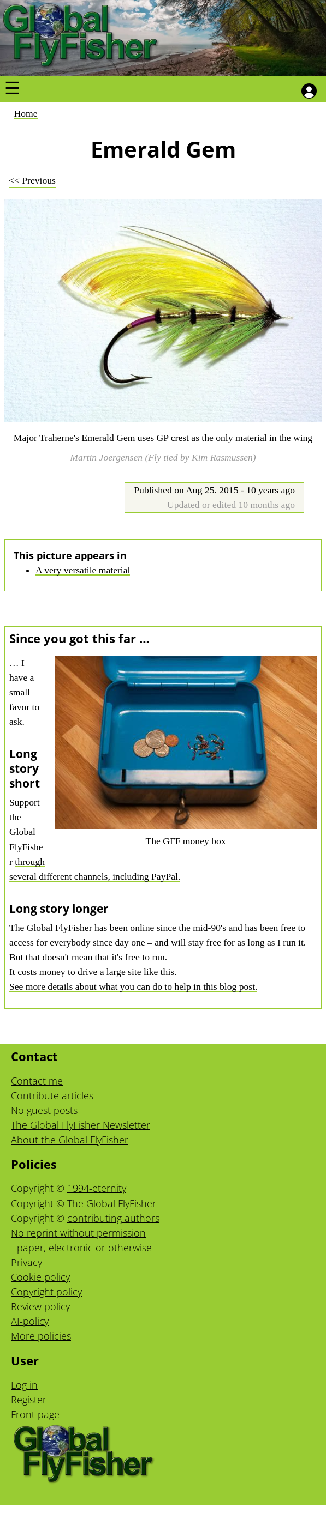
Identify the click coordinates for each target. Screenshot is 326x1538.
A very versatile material (82, 570)
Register (28, 1399)
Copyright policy (46, 1291)
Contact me (37, 1080)
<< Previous (32, 180)
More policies (41, 1335)
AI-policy (30, 1321)
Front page (35, 1414)
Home (26, 113)
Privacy (26, 1262)
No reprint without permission (78, 1232)
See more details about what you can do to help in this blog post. (133, 986)
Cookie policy (40, 1276)
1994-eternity (96, 1188)
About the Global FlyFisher (69, 1139)
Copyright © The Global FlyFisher (83, 1203)
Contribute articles (52, 1095)
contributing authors (113, 1218)
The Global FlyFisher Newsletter (80, 1124)
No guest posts (44, 1110)
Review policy (40, 1306)
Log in (24, 1384)
